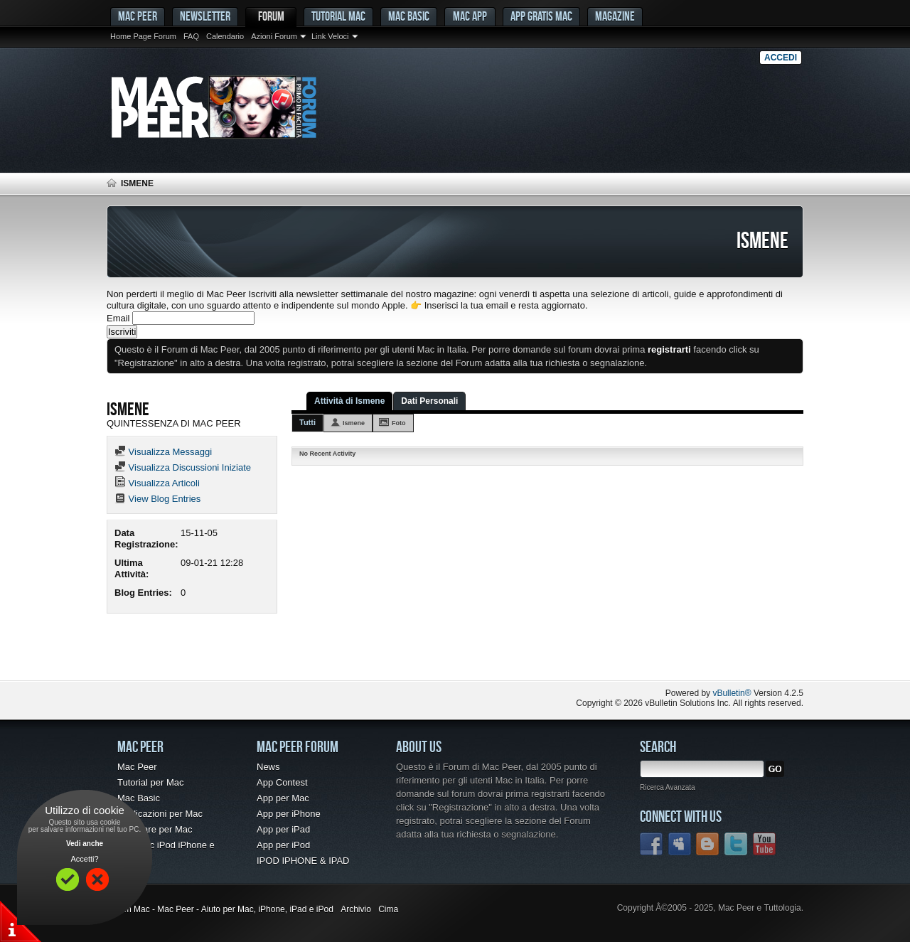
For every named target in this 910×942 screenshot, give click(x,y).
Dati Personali (429, 401)
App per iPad (283, 829)
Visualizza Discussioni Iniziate (182, 467)
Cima (388, 909)
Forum (271, 16)
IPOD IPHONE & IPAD (303, 860)
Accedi (780, 58)
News (268, 766)
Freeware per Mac (154, 829)
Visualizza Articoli (157, 483)
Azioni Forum (274, 36)
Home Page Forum (143, 36)
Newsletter (205, 16)
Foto (399, 423)
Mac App (470, 16)
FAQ (191, 36)
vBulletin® (731, 693)
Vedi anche (84, 843)
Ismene (354, 423)
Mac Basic (408, 16)
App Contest (282, 782)
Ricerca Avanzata (667, 787)
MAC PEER (137, 16)
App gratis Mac (541, 16)
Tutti (307, 422)
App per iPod (283, 845)
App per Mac (283, 798)
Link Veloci (330, 36)
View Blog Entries (157, 498)
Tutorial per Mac (150, 782)
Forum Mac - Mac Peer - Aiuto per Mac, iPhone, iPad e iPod (220, 909)
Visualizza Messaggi (163, 451)
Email (118, 318)
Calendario (225, 36)
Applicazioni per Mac (160, 813)
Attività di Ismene (349, 401)
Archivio (356, 909)
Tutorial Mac (338, 16)
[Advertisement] (273, 652)
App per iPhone (289, 813)
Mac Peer (137, 766)
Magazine (615, 16)
